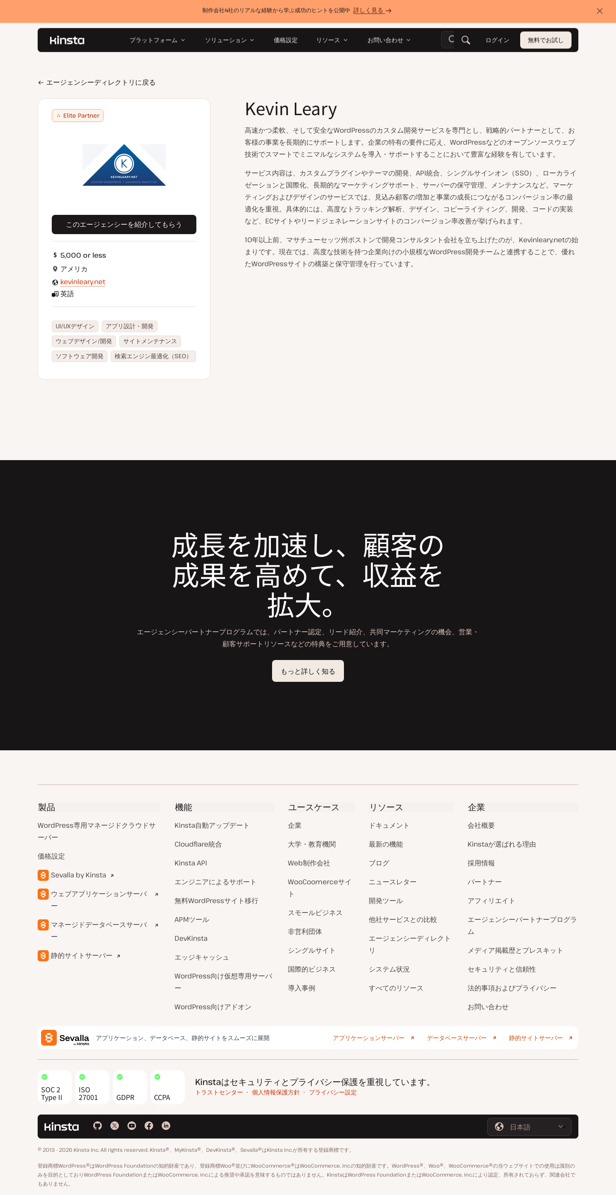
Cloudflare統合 (198, 844)
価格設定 (51, 856)
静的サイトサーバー (82, 955)
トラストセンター (219, 1092)
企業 (295, 825)
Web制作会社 (309, 863)
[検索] (465, 42)
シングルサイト (312, 950)
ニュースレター (393, 881)
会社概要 (481, 825)
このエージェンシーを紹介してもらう (124, 224)
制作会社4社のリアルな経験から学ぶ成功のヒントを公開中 (298, 12)
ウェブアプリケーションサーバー (99, 899)
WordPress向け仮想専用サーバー (223, 982)
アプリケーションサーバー (369, 1038)
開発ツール (386, 900)
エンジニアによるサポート (216, 881)
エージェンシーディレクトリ (410, 944)
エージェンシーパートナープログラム (522, 925)
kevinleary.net (82, 281)
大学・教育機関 (312, 844)
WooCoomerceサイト (320, 887)
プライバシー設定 (333, 1092)
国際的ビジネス (312, 969)
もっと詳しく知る (308, 671)
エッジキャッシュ (202, 957)
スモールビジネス (315, 912)
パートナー (485, 881)
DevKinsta (191, 938)
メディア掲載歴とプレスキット (515, 950)
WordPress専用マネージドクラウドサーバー (97, 831)
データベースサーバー (457, 1038)
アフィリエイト (491, 900)
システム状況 (389, 969)
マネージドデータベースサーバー (99, 930)
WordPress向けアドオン (213, 1006)
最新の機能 (386, 844)
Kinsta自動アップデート (212, 825)
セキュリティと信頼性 (502, 969)
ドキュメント (389, 825)
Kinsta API (191, 863)
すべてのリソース (396, 988)
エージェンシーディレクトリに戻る (97, 82)
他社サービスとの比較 (403, 919)
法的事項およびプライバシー (512, 988)
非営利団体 (305, 931)
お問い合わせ (488, 1006)
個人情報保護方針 (276, 1092)
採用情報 (481, 863)
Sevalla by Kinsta (78, 875)
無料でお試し (546, 42)
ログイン (497, 42)
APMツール (192, 919)
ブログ (379, 863)
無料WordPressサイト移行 (216, 900)
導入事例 (301, 988)
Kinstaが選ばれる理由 (502, 844)
